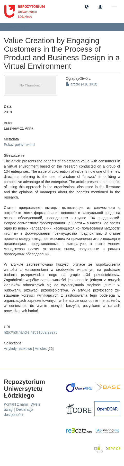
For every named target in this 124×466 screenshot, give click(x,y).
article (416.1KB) (81, 84)
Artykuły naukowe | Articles (25, 348)
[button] (86, 6)
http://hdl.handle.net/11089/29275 (31, 332)
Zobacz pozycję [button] (20, 27)
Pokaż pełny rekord (19, 145)
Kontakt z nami (16, 404)
